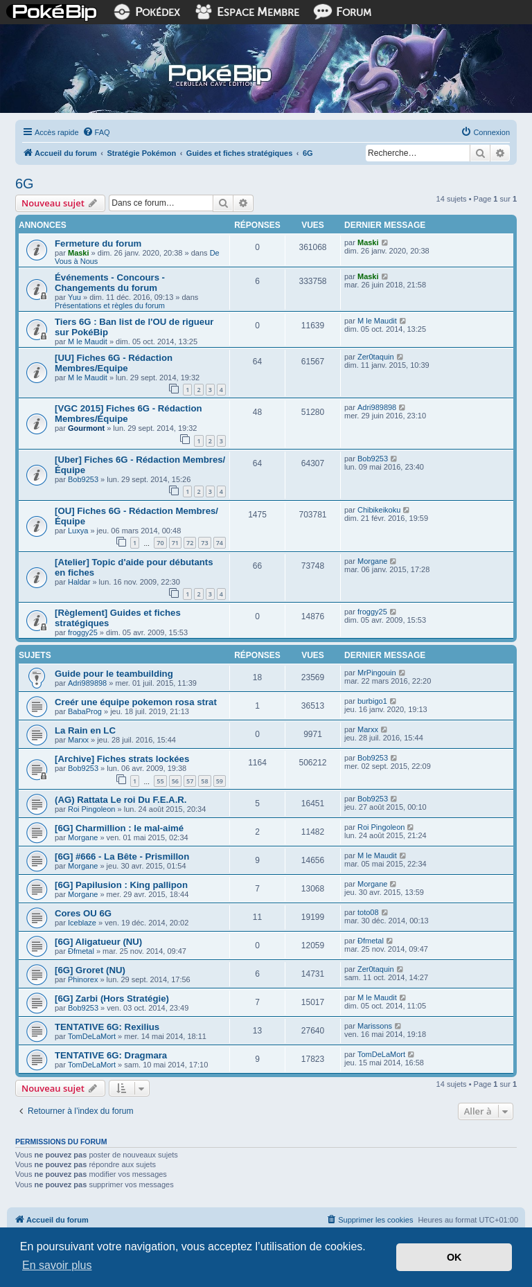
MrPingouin (376, 672)
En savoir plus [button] (57, 1265)
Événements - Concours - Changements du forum (110, 282)
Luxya (78, 530)
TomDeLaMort (92, 1036)
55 (160, 780)
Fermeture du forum (98, 243)
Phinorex (83, 979)
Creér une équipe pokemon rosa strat (136, 702)
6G (24, 183)
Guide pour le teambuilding (114, 673)
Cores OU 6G (83, 913)
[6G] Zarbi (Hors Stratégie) (112, 998)
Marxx (78, 740)
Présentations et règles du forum (110, 305)
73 (204, 542)
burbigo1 (372, 701)
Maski (78, 253)
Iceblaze (82, 922)
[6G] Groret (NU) (90, 970)
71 (175, 542)
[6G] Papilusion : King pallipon (121, 885)
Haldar (79, 582)
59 (219, 780)
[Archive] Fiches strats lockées (122, 759)
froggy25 (83, 632)
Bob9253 (83, 479)
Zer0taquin (375, 357)
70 (160, 542)
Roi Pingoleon (92, 809)
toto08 (368, 912)
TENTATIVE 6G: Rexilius (107, 1027)
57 (189, 780)
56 (175, 780)
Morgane (372, 561)
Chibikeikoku (378, 510)
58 (204, 780)
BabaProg (85, 711)
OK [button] (454, 1257)
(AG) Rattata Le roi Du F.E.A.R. (121, 800)
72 (189, 542)
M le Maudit (87, 341)
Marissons (374, 1026)
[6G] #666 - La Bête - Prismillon (122, 856)
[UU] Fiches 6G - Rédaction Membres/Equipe (113, 363)
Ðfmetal (81, 951)
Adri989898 (376, 407)
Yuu (74, 297)
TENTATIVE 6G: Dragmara (111, 1055)
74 (219, 542)
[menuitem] (96, 132)
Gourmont (86, 428)
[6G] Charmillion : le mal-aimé (119, 828)
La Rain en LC (85, 730)
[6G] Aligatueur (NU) (98, 942)
